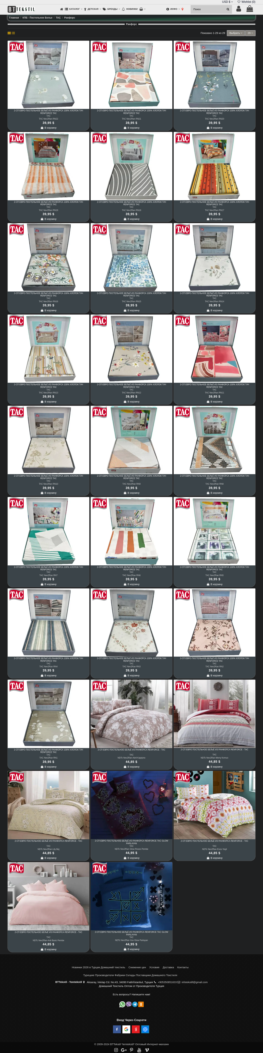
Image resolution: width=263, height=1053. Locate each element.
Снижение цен (137, 967)
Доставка (168, 967)
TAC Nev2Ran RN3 (131, 666)
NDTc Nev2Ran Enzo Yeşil (214, 849)
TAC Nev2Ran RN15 (131, 301)
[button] (73, 9)
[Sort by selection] (236, 33)
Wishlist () (246, 1)
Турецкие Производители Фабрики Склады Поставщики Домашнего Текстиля (130, 975)
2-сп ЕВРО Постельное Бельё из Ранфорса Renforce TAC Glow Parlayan (131, 842)
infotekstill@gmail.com (195, 982)
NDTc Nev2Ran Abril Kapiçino (131, 758)
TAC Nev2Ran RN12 (131, 392)
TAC (48, 116)
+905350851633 (167, 982)
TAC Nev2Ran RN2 (214, 666)
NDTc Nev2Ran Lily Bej (48, 849)
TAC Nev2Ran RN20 (214, 119)
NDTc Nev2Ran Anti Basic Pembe (48, 940)
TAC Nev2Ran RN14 (214, 301)
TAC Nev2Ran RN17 (214, 210)
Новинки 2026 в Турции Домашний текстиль (98, 967)
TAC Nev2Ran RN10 (48, 484)
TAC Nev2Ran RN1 (48, 758)
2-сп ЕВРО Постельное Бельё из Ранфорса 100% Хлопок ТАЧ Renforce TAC (48, 111)
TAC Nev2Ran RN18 (131, 210)
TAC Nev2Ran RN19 (48, 210)
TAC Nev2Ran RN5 (214, 575)
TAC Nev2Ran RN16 (48, 301)
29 (250, 32)
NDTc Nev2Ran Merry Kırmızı (214, 758)
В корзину (48, 127)
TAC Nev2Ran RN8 (214, 484)
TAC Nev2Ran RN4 (48, 666)
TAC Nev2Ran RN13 (48, 392)
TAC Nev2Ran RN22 (48, 119)
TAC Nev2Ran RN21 (131, 119)
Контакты (183, 967)
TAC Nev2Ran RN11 (214, 392)
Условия (154, 967)
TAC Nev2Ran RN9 (131, 484)
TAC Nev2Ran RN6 (131, 575)
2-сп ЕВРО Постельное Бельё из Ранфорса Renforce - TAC (131, 750)
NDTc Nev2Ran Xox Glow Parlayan (131, 940)
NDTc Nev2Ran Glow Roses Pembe (131, 849)
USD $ (227, 1)
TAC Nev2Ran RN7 (48, 575)
